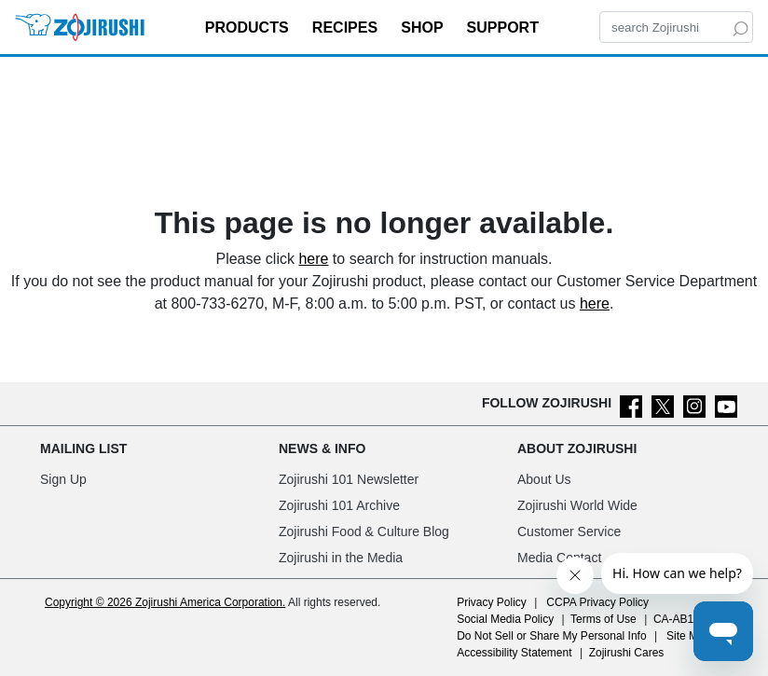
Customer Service (569, 531)
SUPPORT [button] (505, 27)
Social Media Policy (505, 619)
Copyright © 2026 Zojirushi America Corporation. (165, 602)
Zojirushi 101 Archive (339, 505)
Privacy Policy (492, 602)
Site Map (688, 635)
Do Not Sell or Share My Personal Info (551, 635)
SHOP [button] (424, 27)
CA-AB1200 (682, 619)
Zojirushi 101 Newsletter (348, 479)
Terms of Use (603, 619)
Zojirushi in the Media (341, 557)
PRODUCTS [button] (249, 27)
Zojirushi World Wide (577, 505)
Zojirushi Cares (627, 652)
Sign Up (63, 479)
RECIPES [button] (347, 27)
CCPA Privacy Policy (597, 602)
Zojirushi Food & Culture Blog (364, 531)
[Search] (676, 27)
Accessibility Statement (514, 652)
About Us (544, 479)
